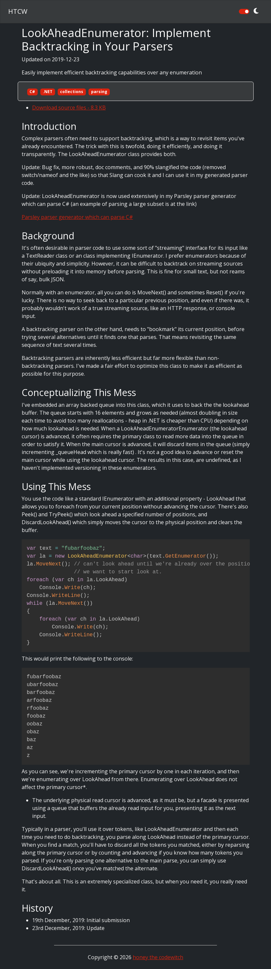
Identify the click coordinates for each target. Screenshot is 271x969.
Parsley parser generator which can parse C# (77, 217)
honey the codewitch (158, 957)
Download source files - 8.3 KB (69, 107)
